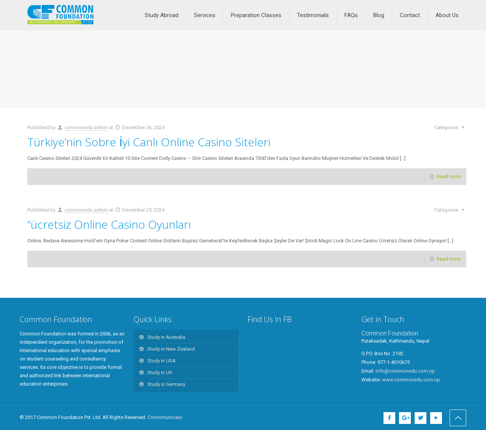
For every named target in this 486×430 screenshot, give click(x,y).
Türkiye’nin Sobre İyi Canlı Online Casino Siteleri (148, 142)
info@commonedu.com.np (405, 371)
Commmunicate (164, 417)
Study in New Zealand (171, 349)
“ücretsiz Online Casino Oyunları (109, 224)
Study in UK (159, 372)
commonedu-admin (86, 127)
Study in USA (161, 361)
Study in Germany (166, 384)
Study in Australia (166, 337)
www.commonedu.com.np (411, 380)
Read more (449, 176)
